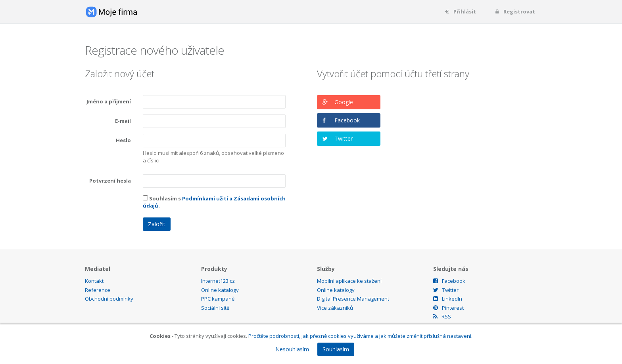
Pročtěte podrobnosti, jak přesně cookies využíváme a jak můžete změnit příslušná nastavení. (360, 335)
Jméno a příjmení (108, 101)
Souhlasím (336, 349)
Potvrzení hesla (110, 180)
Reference (97, 289)
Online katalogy (220, 289)
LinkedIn (447, 298)
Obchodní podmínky (109, 298)
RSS (442, 316)
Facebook (347, 120)
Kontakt (94, 280)
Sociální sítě (215, 307)
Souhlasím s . (214, 202)
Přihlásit (460, 11)
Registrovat (514, 11)
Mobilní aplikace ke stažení (349, 280)
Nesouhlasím (292, 349)
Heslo (123, 140)
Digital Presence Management (353, 298)
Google (343, 102)
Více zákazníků (335, 307)
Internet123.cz (218, 280)
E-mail (123, 120)
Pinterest (448, 307)
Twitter (343, 138)
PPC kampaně (217, 298)
